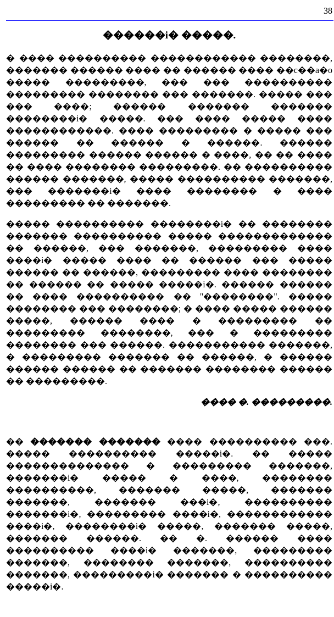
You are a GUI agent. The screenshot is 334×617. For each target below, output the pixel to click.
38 (328, 10)
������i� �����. (169, 35)
